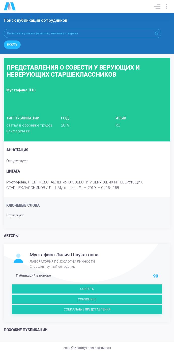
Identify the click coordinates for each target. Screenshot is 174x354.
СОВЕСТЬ (87, 289)
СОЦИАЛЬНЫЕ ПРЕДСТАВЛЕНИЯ (87, 309)
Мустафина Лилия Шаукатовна (64, 255)
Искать (12, 44)
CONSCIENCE (87, 299)
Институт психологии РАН (92, 348)
